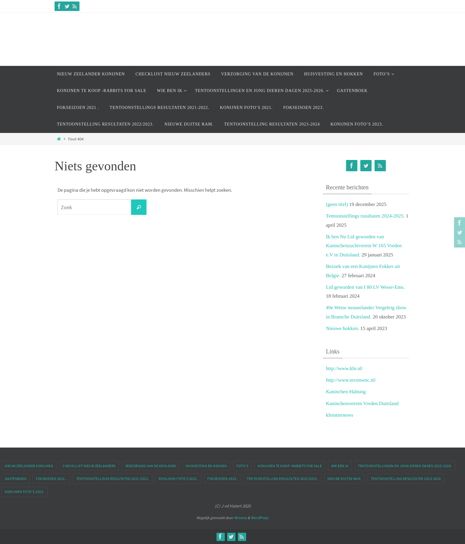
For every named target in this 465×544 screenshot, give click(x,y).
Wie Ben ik (339, 466)
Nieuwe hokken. (342, 328)
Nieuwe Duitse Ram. (344, 478)
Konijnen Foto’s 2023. (24, 491)
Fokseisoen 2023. (222, 478)
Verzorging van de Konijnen (150, 466)
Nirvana (240, 517)
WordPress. (260, 517)
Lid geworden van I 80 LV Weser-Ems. (365, 287)
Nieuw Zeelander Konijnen (29, 466)
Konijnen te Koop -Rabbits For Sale (290, 466)
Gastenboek (15, 478)
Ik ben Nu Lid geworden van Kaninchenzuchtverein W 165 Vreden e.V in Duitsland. (364, 246)
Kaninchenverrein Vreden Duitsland (362, 403)
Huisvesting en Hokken (206, 466)
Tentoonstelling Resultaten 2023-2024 (406, 478)
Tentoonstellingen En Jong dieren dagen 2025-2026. (405, 466)
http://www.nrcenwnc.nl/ (351, 380)
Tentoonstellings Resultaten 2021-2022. (112, 478)
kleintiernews (339, 415)
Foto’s (242, 466)
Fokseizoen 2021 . (51, 478)
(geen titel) (337, 204)
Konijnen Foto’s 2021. (178, 478)
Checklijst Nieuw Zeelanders (89, 466)
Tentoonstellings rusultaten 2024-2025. (365, 216)
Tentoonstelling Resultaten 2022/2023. (282, 478)
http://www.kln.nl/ (344, 368)
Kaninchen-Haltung (346, 391)
